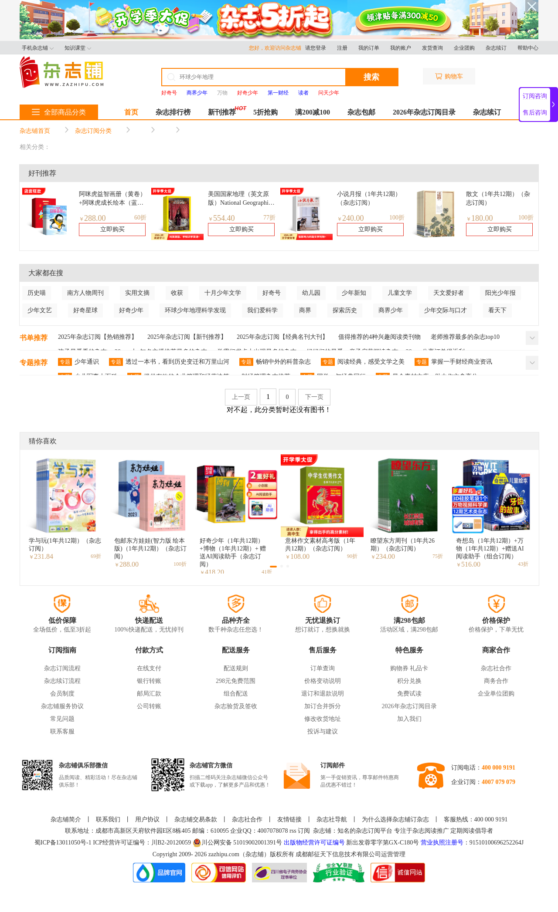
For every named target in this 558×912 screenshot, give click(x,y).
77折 (269, 217)
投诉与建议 (322, 731)
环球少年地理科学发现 (195, 310)
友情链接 (289, 819)
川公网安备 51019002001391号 (237, 842)
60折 (140, 217)
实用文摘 (137, 293)
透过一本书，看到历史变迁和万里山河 (169, 362)
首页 (131, 112)
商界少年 (390, 310)
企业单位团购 (496, 693)
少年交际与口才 (445, 310)
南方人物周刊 (85, 293)
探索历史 (345, 310)
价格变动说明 (322, 681)
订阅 (304, 831)
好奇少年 (131, 310)
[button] (273, 566)
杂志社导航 (331, 819)
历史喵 (36, 293)
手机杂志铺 (38, 48)
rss (292, 831)
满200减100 (312, 112)
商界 (305, 310)
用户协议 (147, 819)
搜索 (371, 77)
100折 (397, 217)
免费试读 (409, 693)
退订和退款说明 (322, 693)
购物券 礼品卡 (409, 668)
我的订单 (368, 48)
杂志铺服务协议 (62, 706)
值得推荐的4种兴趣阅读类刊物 (379, 337)
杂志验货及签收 (235, 706)
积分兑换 (409, 681)
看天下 (497, 310)
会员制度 (62, 693)
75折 (437, 556)
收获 (177, 293)
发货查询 (432, 48)
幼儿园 (311, 293)
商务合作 (496, 681)
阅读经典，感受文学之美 (363, 362)
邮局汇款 (149, 693)
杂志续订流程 (62, 681)
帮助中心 (527, 48)
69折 (96, 556)
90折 (352, 556)
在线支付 (149, 668)
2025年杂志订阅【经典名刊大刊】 (282, 337)
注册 (342, 48)
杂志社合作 (496, 668)
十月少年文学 (222, 293)
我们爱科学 (262, 310)
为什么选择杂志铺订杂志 (395, 819)
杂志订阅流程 (62, 668)
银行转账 (149, 681)
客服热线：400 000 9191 (476, 819)
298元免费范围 (235, 681)
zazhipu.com (223, 854)
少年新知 (354, 293)
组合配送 (236, 693)
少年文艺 (39, 310)
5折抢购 (265, 112)
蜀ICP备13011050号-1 (63, 842)
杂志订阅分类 (93, 131)
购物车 (449, 76)
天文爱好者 (448, 293)
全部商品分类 (59, 112)
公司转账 (149, 706)
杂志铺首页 (35, 131)
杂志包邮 (361, 112)
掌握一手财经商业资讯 (453, 362)
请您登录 (315, 48)
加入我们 (409, 719)
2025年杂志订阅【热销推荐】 (97, 337)
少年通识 (78, 362)
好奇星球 (85, 310)
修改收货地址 (322, 719)
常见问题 (62, 719)
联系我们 (108, 819)
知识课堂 (78, 48)
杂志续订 (496, 48)
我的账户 (400, 48)
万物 (222, 93)
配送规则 (236, 668)
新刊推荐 (222, 112)
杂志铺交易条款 (195, 819)
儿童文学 (400, 293)
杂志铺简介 (66, 819)
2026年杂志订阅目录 (424, 112)
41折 (267, 572)
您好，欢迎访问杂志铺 (277, 48)
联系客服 (62, 731)
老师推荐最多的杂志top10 (465, 337)
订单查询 (322, 668)
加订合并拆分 (322, 706)
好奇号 (271, 293)
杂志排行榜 (173, 112)
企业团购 (464, 48)
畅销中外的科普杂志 (275, 362)
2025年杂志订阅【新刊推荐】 (187, 337)
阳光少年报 (500, 293)
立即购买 (112, 229)
